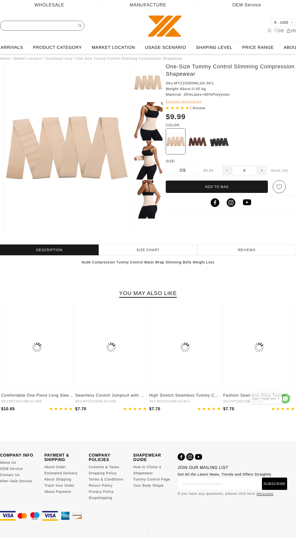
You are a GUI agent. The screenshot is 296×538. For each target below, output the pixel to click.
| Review (197, 108)
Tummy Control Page (151, 479)
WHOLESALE (49, 4)
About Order (55, 467)
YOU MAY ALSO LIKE (148, 293)
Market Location (28, 58)
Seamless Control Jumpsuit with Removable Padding (111, 395)
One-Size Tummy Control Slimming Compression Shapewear (129, 58)
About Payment (57, 492)
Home (5, 58)
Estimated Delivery (61, 473)
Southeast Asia (59, 58)
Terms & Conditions (106, 479)
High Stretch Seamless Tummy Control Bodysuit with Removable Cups (185, 395)
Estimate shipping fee (184, 101)
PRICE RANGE (258, 47)
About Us (8, 462)
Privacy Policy (101, 492)
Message (265, 493)
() (279, 30)
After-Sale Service (16, 481)
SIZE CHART (148, 250)
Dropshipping (100, 498)
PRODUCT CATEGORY (57, 47)
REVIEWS (247, 250)
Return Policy (100, 485)
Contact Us (9, 475)
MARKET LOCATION (113, 47)
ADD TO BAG (217, 187)
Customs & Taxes (104, 467)
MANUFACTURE (148, 4)
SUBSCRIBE (274, 484)
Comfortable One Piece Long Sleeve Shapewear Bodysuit (37, 395)
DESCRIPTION (49, 250)
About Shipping (57, 479)
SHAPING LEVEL (214, 47)
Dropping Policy (103, 473)
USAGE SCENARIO (165, 47)
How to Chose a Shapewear (147, 470)
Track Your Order (59, 485)
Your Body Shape (148, 485)
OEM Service (246, 4)
